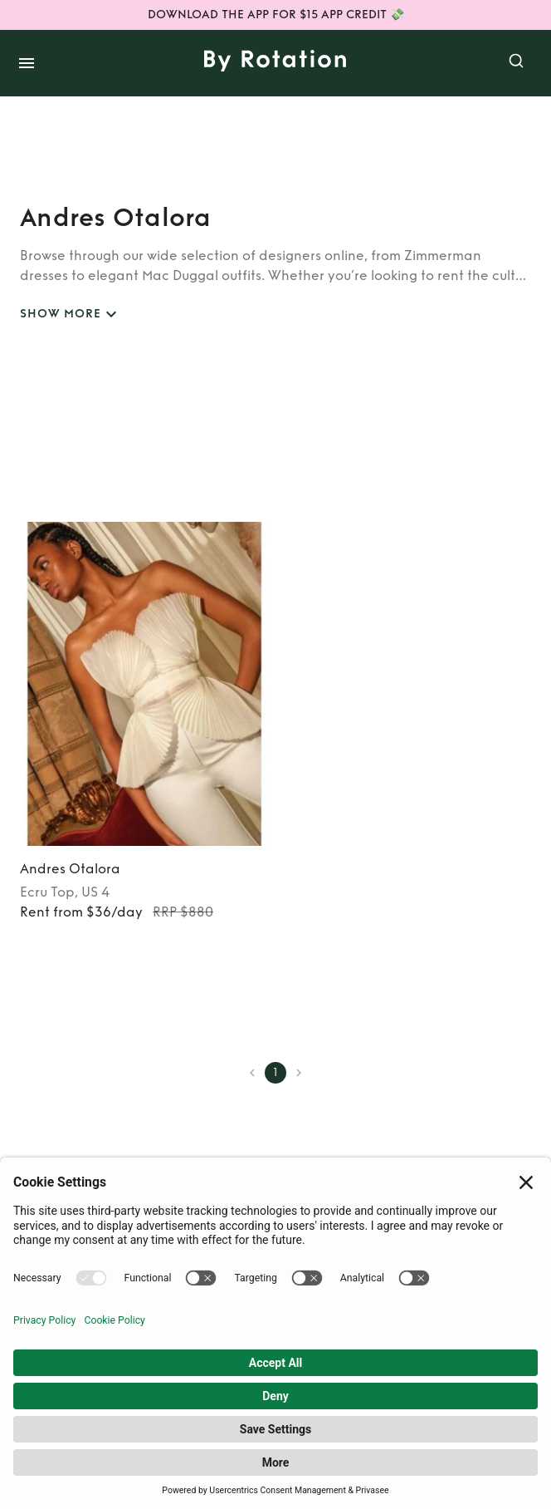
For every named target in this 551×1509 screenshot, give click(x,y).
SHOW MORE (70, 314)
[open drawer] (26, 63)
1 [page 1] (275, 1073)
